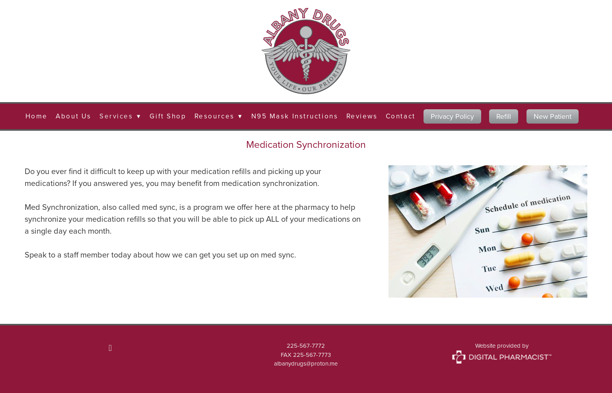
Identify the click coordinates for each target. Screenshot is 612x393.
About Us (73, 116)
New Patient (552, 116)
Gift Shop (168, 116)
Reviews (362, 116)
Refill (503, 116)
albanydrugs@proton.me (306, 363)
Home (36, 116)
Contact (401, 116)
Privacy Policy (452, 116)
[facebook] (110, 347)
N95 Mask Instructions (294, 116)
